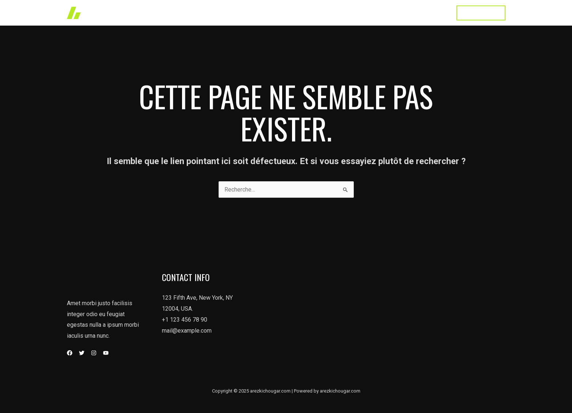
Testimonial (397, 12)
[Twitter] (81, 353)
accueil (264, 12)
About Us (359, 12)
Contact (433, 12)
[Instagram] (93, 353)
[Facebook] (69, 353)
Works (293, 12)
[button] (481, 12)
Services (324, 12)
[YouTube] (106, 353)
